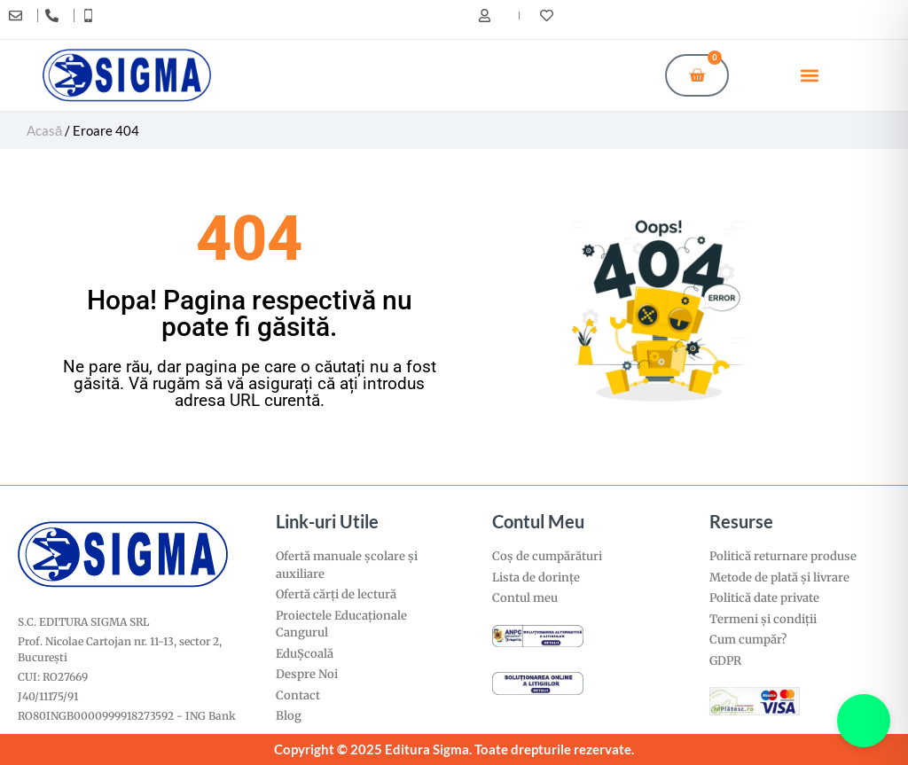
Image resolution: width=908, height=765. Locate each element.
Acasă (44, 130)
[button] (810, 75)
